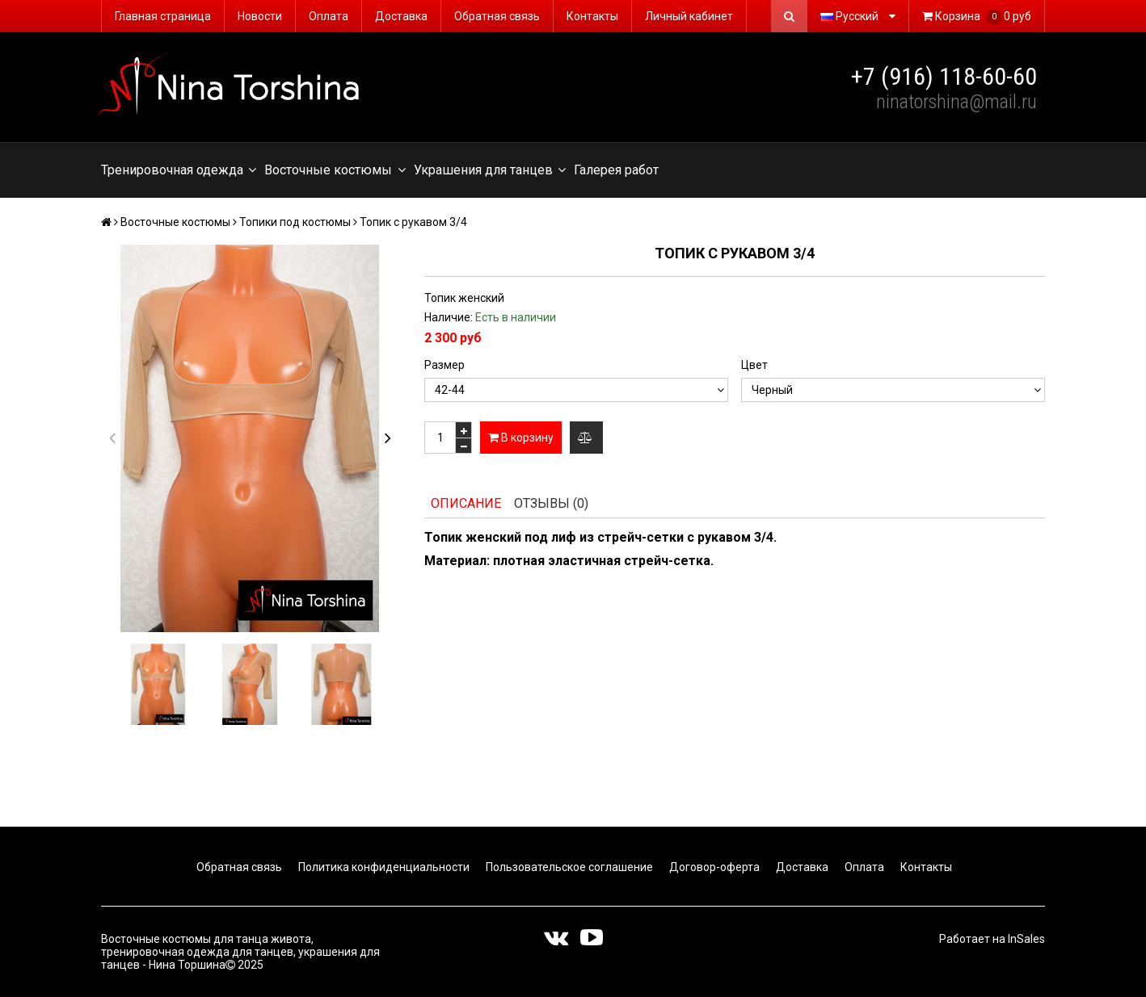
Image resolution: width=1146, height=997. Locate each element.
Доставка (401, 16)
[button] (387, 438)
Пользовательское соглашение (568, 867)
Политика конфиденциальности (383, 867)
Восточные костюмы (334, 170)
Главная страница (163, 16)
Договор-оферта (713, 867)
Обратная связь (497, 16)
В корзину (521, 437)
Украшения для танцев (490, 170)
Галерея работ (616, 170)
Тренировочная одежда (178, 170)
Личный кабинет (689, 16)
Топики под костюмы (295, 222)
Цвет (754, 364)
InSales (1026, 938)
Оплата (328, 16)
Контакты (592, 16)
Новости (260, 16)
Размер (444, 364)
